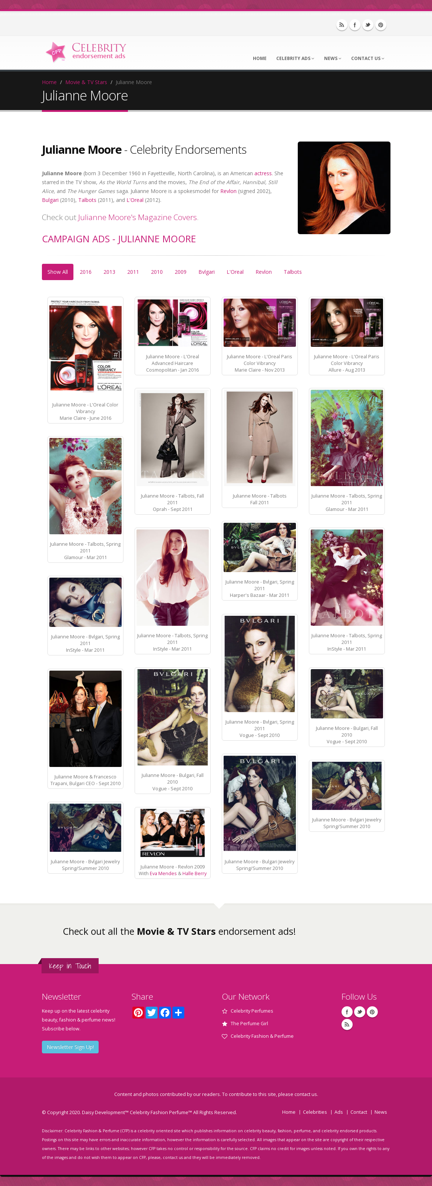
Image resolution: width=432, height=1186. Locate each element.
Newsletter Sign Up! (70, 1046)
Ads (338, 1112)
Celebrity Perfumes (252, 1011)
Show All (57, 271)
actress (263, 173)
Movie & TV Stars (86, 82)
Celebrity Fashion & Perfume (262, 1036)
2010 (157, 271)
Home (260, 58)
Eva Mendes (163, 873)
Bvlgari (206, 271)
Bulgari (50, 199)
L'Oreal (135, 199)
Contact (358, 1112)
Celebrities (315, 1112)
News (333, 58)
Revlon (228, 191)
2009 (181, 271)
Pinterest (380, 24)
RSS (341, 24)
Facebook (354, 24)
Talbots (87, 199)
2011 (133, 271)
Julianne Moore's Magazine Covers (137, 217)
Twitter (367, 24)
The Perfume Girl (249, 1023)
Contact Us (368, 58)
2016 (86, 271)
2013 (109, 271)
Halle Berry (194, 873)
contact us (305, 1094)
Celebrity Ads (295, 58)
